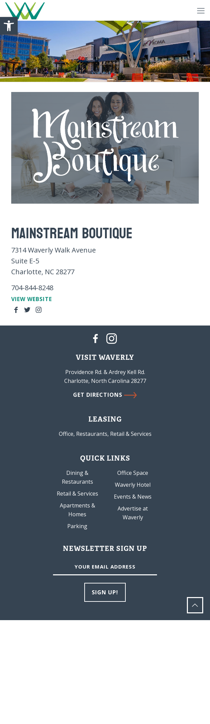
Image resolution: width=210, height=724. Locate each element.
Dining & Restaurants (77, 477)
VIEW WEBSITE (31, 299)
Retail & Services (77, 493)
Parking (77, 526)
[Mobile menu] (201, 10)
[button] (9, 26)
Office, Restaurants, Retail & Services (105, 434)
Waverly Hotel (133, 484)
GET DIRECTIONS (105, 394)
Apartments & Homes (77, 510)
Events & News (133, 496)
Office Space (132, 473)
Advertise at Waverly (133, 513)
